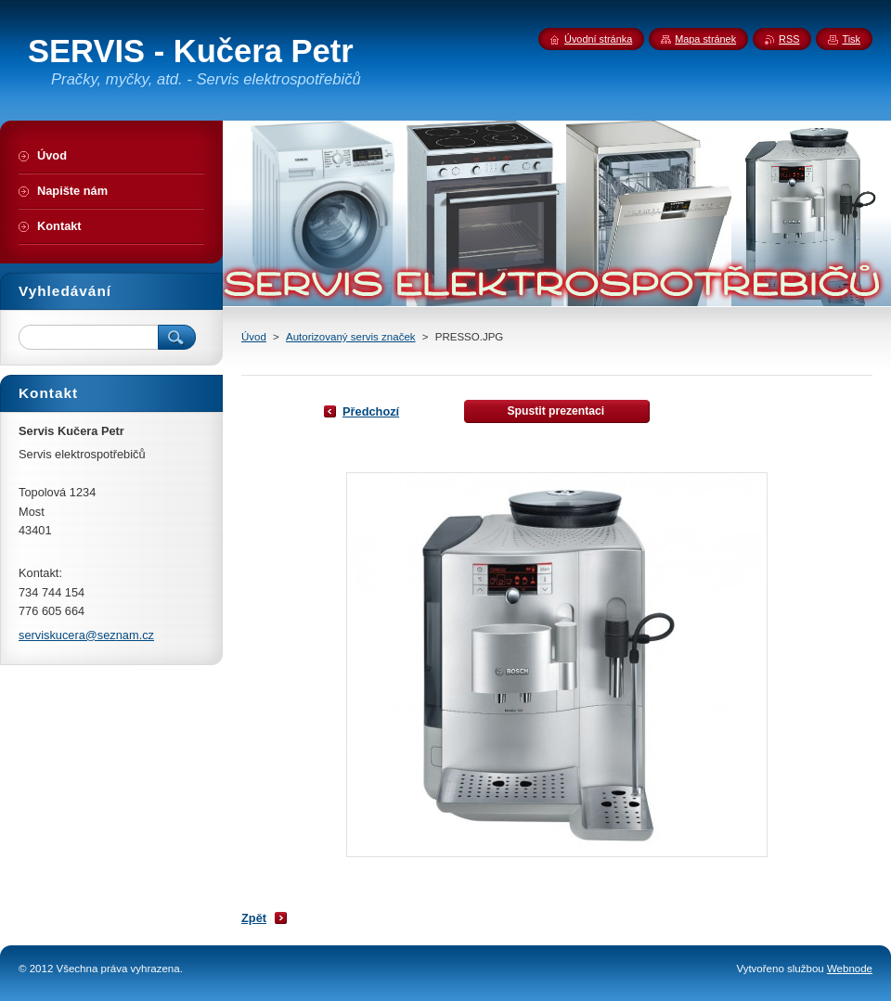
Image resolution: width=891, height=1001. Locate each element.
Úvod (253, 336)
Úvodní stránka (598, 39)
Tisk (851, 39)
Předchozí (370, 411)
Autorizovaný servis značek (351, 336)
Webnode (849, 968)
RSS (789, 39)
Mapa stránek (705, 39)
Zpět (253, 918)
